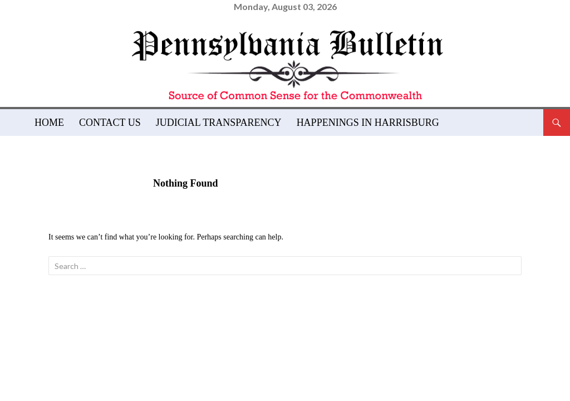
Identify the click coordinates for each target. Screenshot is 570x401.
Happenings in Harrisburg (368, 122)
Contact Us (110, 122)
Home (49, 122)
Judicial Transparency (219, 122)
